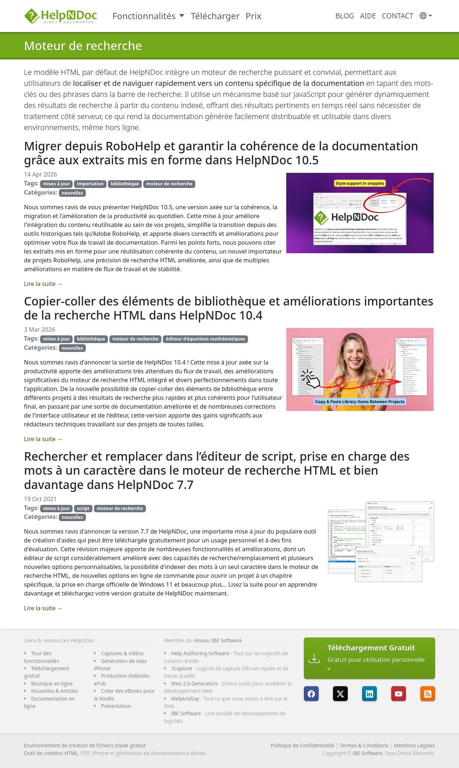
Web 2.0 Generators (194, 683)
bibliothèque (125, 184)
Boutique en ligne (52, 683)
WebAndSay (185, 698)
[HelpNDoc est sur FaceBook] (311, 693)
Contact (397, 16)
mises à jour (56, 184)
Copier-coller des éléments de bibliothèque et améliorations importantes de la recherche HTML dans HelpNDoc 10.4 (229, 308)
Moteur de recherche (83, 45)
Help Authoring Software (200, 653)
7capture (181, 668)
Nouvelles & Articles (54, 690)
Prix (254, 16)
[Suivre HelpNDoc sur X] (340, 693)
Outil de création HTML (51, 753)
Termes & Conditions (364, 745)
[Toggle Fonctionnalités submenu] (182, 15)
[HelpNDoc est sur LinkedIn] (369, 693)
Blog (344, 16)
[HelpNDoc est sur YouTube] (398, 693)
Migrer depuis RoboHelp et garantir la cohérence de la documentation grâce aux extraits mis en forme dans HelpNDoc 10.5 (221, 153)
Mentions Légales (414, 745)
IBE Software (186, 713)
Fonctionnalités (144, 16)
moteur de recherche (169, 184)
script (83, 508)
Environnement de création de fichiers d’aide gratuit (85, 745)
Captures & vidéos (122, 653)
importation (90, 184)
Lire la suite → (43, 284)
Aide (368, 16)
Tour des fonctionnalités (41, 657)
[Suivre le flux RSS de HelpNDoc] (427, 693)
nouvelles (72, 193)
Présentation (116, 705)
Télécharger (215, 16)
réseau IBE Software (217, 640)
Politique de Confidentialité (302, 745)
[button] (426, 16)
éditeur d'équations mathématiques (205, 339)
